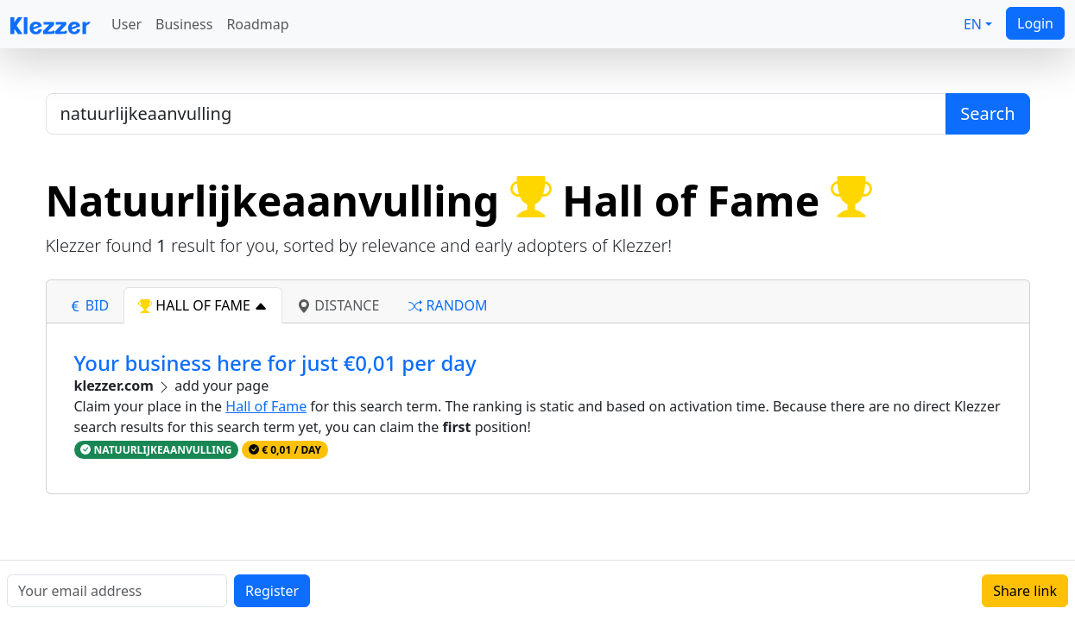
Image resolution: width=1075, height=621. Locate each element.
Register (272, 590)
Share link (1025, 590)
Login (1035, 23)
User (126, 24)
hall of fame (203, 305)
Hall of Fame (266, 406)
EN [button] (973, 24)
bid (89, 305)
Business (183, 24)
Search (987, 113)
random (447, 305)
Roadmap (257, 24)
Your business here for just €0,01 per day (275, 362)
